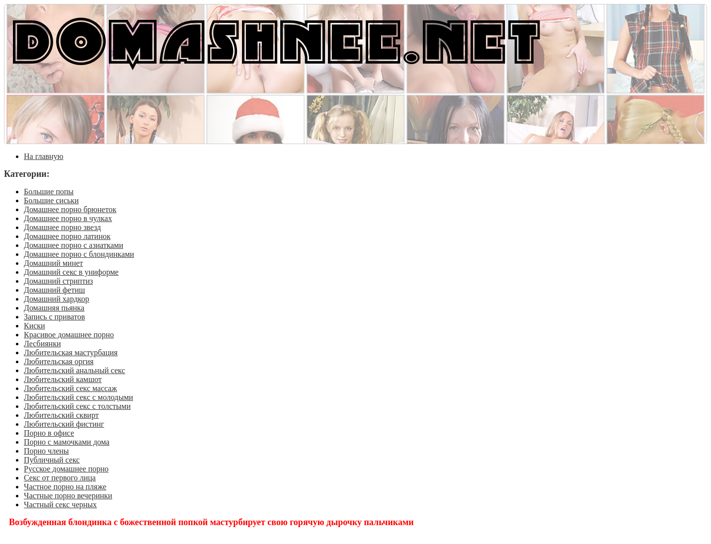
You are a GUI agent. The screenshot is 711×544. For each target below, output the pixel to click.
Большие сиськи (51, 200)
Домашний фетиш (54, 290)
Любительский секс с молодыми (78, 397)
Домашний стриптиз (58, 281)
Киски (34, 325)
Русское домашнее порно (66, 469)
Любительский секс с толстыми (77, 406)
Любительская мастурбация (71, 352)
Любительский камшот (63, 379)
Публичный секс (51, 460)
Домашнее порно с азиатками (73, 245)
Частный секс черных (60, 504)
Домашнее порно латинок (67, 236)
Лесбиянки (42, 343)
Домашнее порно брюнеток (70, 209)
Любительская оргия (58, 361)
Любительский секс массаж (70, 388)
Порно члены (46, 451)
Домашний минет (53, 263)
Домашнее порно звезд (62, 227)
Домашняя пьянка (54, 308)
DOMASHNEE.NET (276, 39)
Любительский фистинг (64, 424)
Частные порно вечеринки (68, 495)
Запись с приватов (54, 316)
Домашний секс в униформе (71, 272)
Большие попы (49, 191)
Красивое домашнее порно (69, 334)
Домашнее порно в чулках (68, 218)
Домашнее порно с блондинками (79, 254)
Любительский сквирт (61, 415)
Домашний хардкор (56, 299)
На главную (44, 156)
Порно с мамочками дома (66, 442)
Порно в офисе (49, 433)
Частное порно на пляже (65, 486)
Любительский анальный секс (74, 370)
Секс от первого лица (60, 477)
